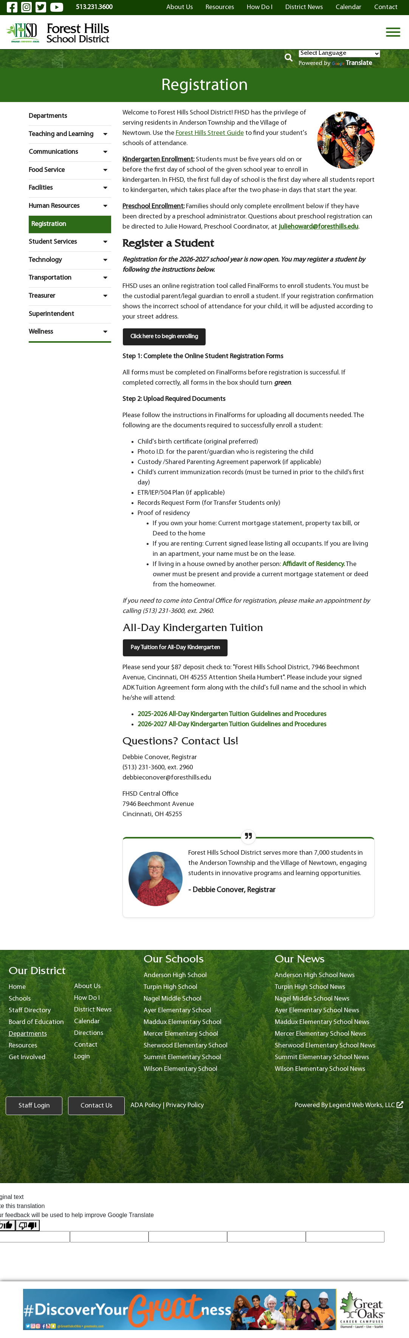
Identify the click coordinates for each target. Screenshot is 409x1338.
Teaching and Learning (70, 134)
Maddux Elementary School (183, 1022)
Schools (20, 998)
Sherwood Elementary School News (325, 1045)
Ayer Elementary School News (317, 1010)
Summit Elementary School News (322, 1057)
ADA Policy (145, 1105)
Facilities (70, 188)
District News (304, 7)
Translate (352, 63)
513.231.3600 (94, 7)
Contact (386, 7)
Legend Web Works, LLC (366, 1105)
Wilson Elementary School (180, 1069)
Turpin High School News (310, 987)
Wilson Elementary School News (320, 1069)
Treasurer (70, 296)
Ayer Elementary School (177, 1010)
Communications (70, 152)
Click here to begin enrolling (164, 337)
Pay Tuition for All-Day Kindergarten (175, 648)
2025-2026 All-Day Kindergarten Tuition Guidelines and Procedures (232, 714)
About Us (179, 7)
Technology (70, 260)
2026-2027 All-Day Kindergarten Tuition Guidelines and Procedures (232, 724)
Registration (48, 224)
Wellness (70, 332)
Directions (88, 1033)
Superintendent (51, 314)
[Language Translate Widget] (339, 53)
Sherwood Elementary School (186, 1045)
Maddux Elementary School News (322, 1022)
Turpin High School (170, 987)
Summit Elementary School (182, 1057)
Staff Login (34, 1105)
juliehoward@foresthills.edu (318, 226)
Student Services (70, 242)
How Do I (260, 7)
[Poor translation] (27, 1225)
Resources (220, 7)
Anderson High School (175, 975)
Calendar (348, 7)
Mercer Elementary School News (320, 1034)
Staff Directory (30, 1010)
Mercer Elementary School (181, 1034)
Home (17, 987)
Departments (48, 116)
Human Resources (70, 206)
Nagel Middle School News (312, 998)
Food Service (70, 170)
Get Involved (27, 1057)
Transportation (70, 278)
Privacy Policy (185, 1105)
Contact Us (96, 1105)
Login (82, 1056)
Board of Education (36, 1022)
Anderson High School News (315, 975)
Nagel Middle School (172, 998)
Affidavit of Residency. (313, 564)
